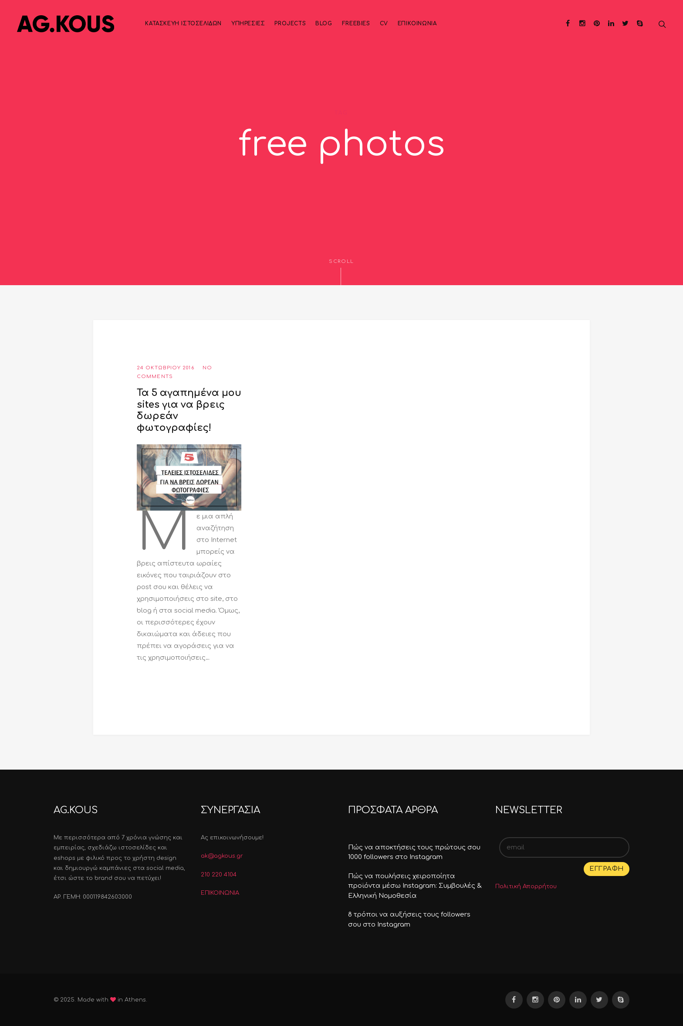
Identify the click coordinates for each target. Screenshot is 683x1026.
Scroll (341, 272)
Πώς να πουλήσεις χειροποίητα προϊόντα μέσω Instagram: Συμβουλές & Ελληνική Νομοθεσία (415, 886)
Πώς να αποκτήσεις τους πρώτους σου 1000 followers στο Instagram (414, 852)
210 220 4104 (219, 875)
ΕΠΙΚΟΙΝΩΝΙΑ (220, 893)
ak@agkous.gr (222, 856)
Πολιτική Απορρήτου (526, 886)
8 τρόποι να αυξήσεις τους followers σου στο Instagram (409, 919)
